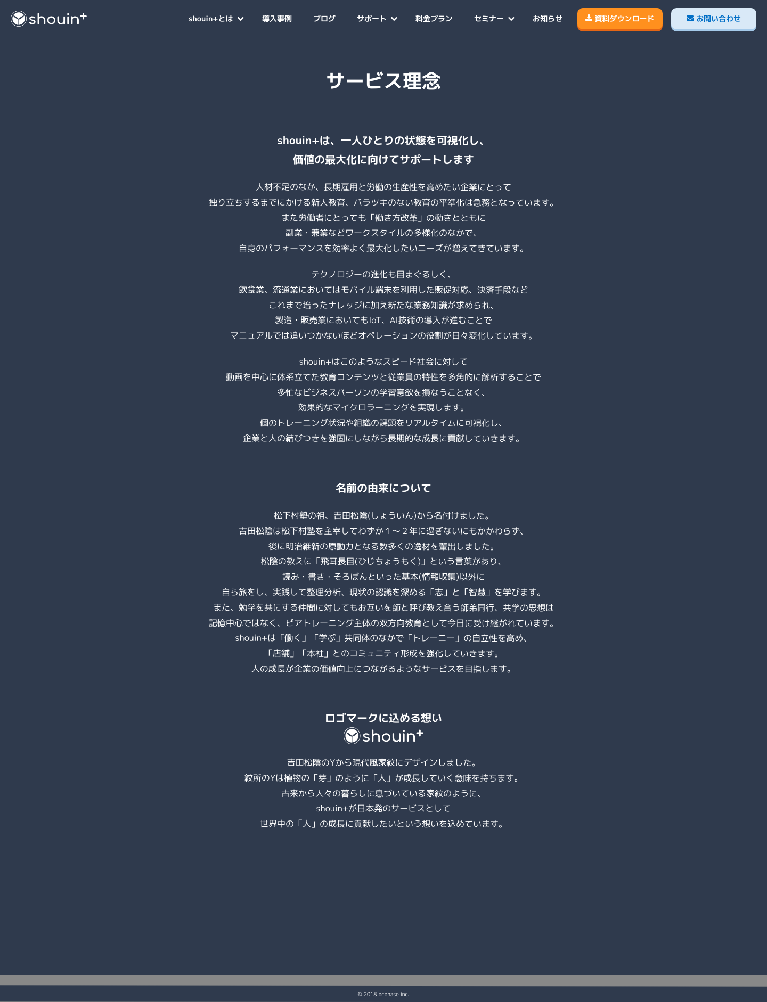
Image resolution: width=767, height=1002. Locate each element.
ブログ (324, 18)
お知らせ (547, 18)
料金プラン (434, 18)
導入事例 (277, 18)
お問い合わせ (714, 18)
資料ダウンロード (619, 18)
